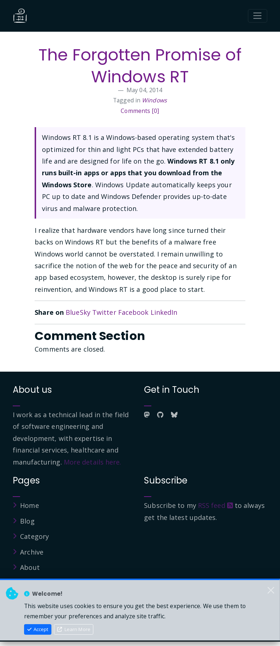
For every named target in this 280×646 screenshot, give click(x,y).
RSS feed (215, 505)
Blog (27, 521)
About (30, 567)
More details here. (92, 462)
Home (29, 505)
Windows (154, 100)
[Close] (271, 590)
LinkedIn (164, 312)
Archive (31, 552)
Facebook (133, 312)
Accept (37, 629)
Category (34, 536)
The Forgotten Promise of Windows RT (139, 65)
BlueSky (78, 312)
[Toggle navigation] (257, 16)
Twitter (104, 312)
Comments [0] (140, 111)
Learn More (73, 629)
